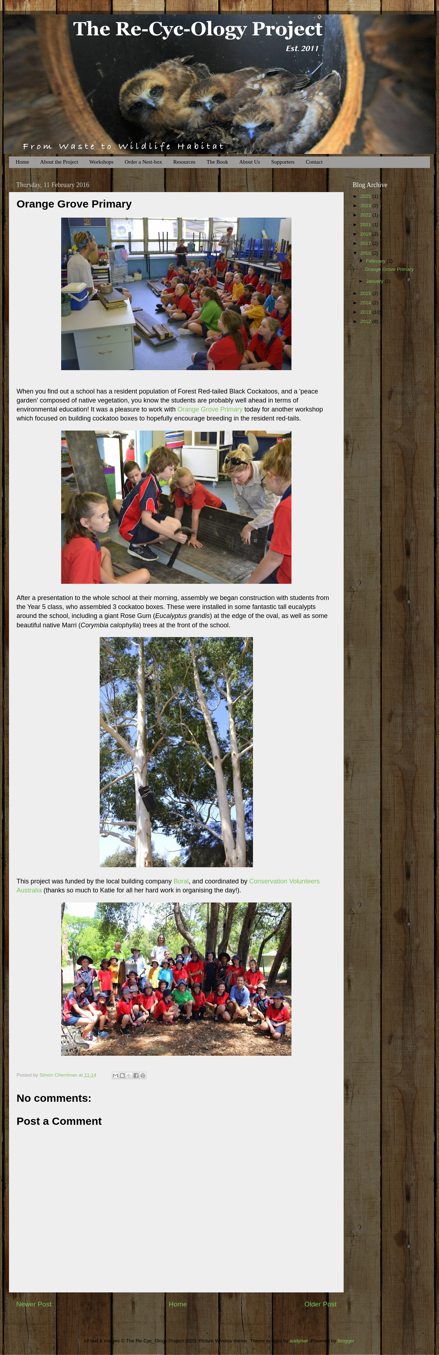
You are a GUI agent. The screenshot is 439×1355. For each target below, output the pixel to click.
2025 (366, 196)
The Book (217, 162)
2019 (366, 234)
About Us (249, 162)
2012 (366, 321)
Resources (184, 162)
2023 (366, 205)
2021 (366, 224)
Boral (181, 881)
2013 (366, 312)
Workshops (101, 162)
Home (22, 162)
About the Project (59, 162)
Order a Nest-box (143, 162)
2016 (366, 253)
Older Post (320, 1304)
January (375, 281)
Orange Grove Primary (210, 409)
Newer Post (33, 1304)
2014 (366, 302)
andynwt (299, 1340)
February (376, 261)
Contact (314, 162)
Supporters (283, 162)
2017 (366, 243)
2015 (366, 293)
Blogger (346, 1340)
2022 (366, 215)
